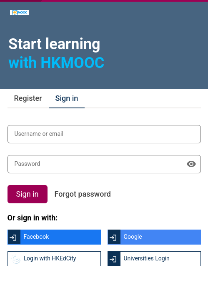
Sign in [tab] (66, 98)
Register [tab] (28, 98)
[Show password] (191, 164)
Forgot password (83, 194)
